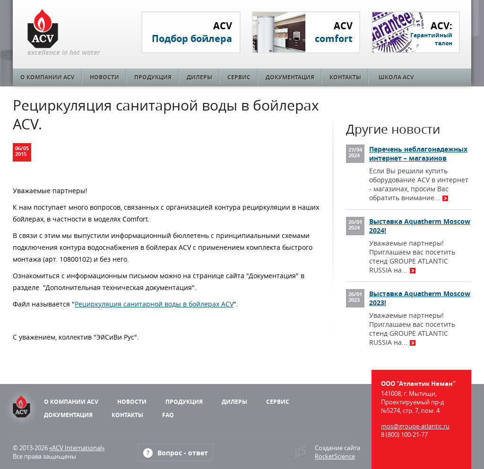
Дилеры (199, 77)
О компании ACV (47, 77)
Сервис (239, 77)
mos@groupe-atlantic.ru (415, 426)
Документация (290, 77)
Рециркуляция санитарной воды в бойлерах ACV (154, 303)
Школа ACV (396, 77)
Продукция (153, 77)
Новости (104, 77)
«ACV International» (76, 447)
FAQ (168, 415)
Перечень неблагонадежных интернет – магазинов (418, 153)
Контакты (345, 77)
